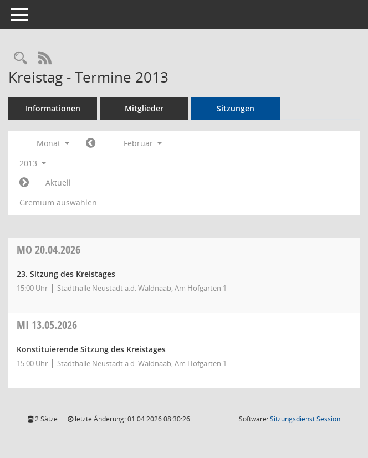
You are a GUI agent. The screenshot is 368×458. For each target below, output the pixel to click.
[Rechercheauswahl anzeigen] (20, 58)
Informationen (52, 108)
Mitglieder (144, 108)
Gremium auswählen (58, 202)
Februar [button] (143, 143)
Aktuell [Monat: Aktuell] (58, 182)
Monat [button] (53, 143)
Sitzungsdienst (305, 419)
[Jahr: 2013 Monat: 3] (24, 183)
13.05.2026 (47, 324)
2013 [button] (32, 163)
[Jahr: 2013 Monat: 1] (91, 143)
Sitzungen (235, 108)
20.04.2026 (48, 249)
